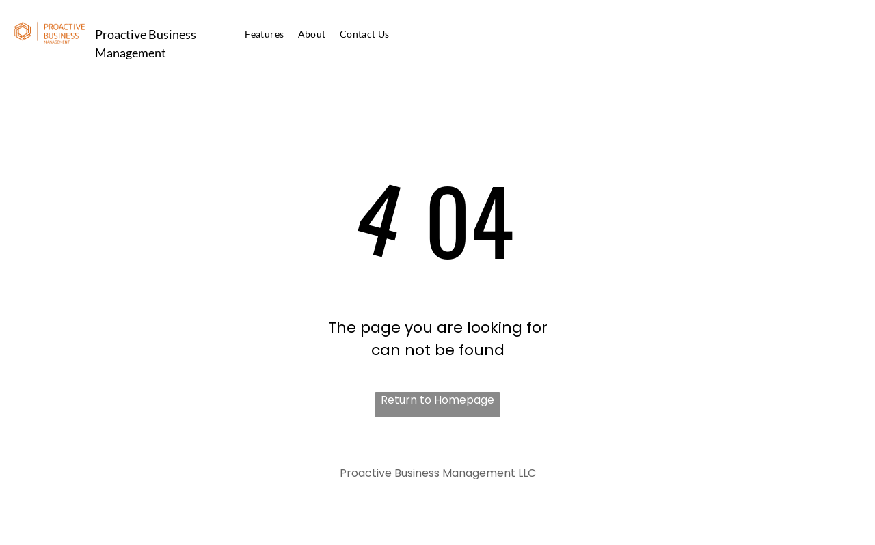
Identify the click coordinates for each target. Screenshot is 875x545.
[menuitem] (264, 33)
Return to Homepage (437, 400)
